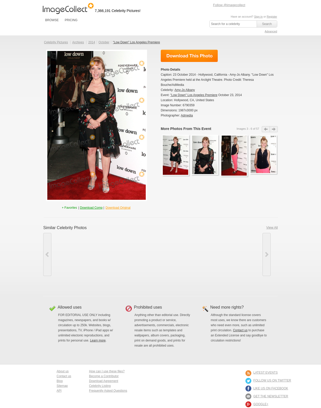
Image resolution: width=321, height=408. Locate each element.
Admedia (187, 115)
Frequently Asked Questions (108, 390)
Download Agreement (103, 381)
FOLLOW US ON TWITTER (272, 380)
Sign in (258, 16)
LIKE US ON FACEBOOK (270, 388)
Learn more (98, 340)
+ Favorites (70, 207)
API (59, 390)
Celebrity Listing (100, 386)
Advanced (271, 31)
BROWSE (52, 20)
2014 (91, 42)
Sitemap (62, 386)
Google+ (260, 404)
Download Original (118, 207)
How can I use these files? (107, 371)
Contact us (240, 330)
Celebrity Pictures (56, 42)
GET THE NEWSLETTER (270, 396)
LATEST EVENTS (265, 372)
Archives (78, 42)
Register (272, 16)
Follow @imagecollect (229, 5)
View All (272, 227)
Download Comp (91, 207)
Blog (60, 381)
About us (63, 371)
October (103, 42)
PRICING (71, 20)
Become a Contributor (104, 376)
